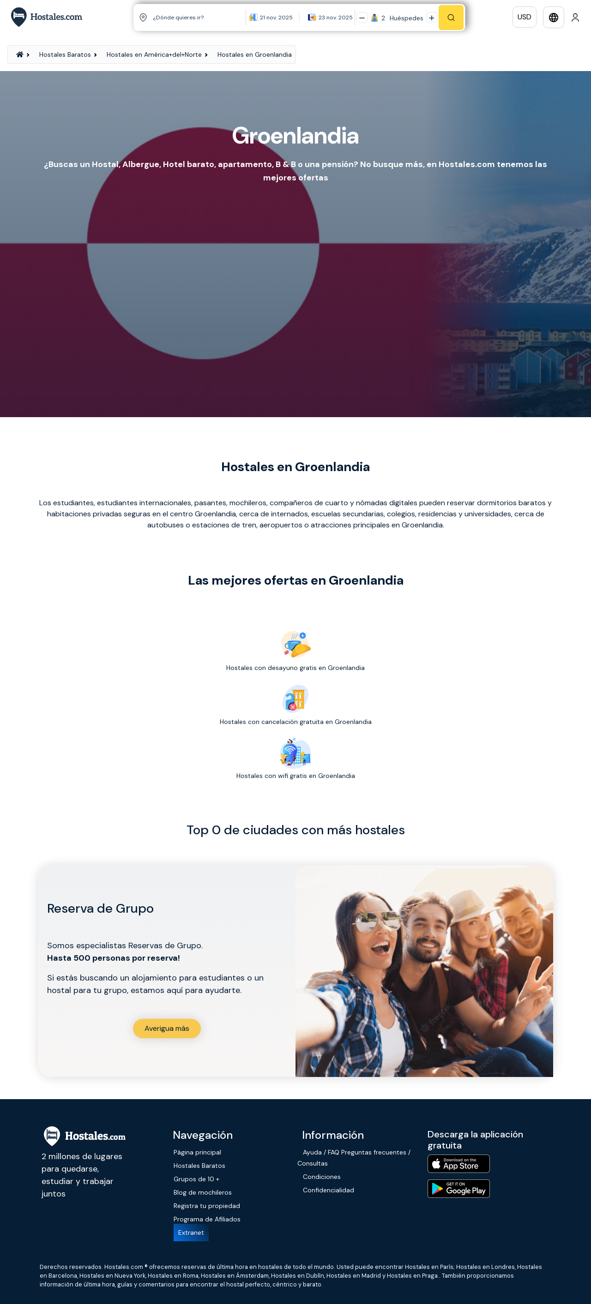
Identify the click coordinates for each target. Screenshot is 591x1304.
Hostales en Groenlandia (254, 54)
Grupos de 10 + (196, 1179)
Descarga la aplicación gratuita (475, 1139)
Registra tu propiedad (207, 1206)
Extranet (191, 1232)
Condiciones (322, 1176)
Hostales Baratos (65, 54)
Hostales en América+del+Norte (154, 54)
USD (524, 17)
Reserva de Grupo (100, 908)
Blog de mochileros (203, 1192)
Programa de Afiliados (207, 1219)
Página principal (197, 1152)
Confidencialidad (328, 1190)
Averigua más (167, 1028)
